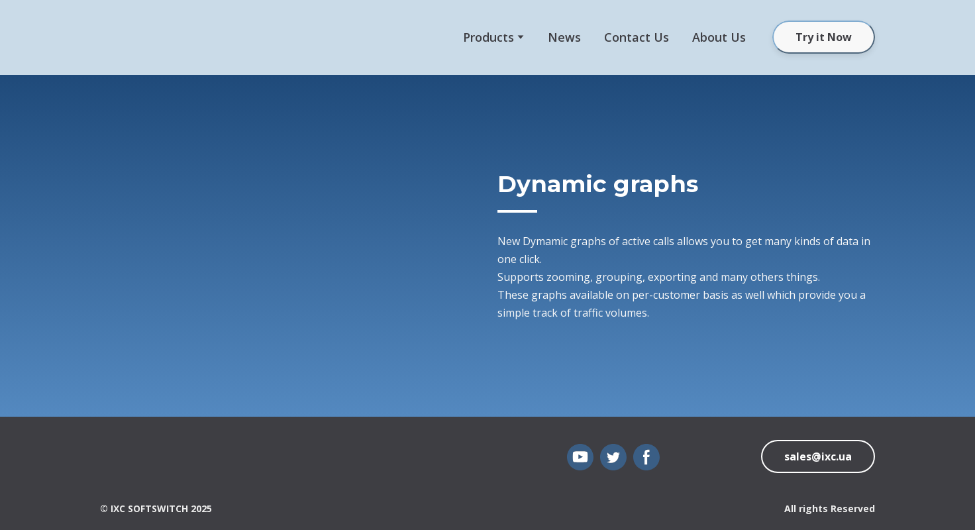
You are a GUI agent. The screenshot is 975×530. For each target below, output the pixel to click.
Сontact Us (636, 37)
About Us (719, 37)
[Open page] (120, 460)
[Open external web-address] (140, 37)
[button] (823, 37)
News (564, 37)
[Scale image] (289, 245)
